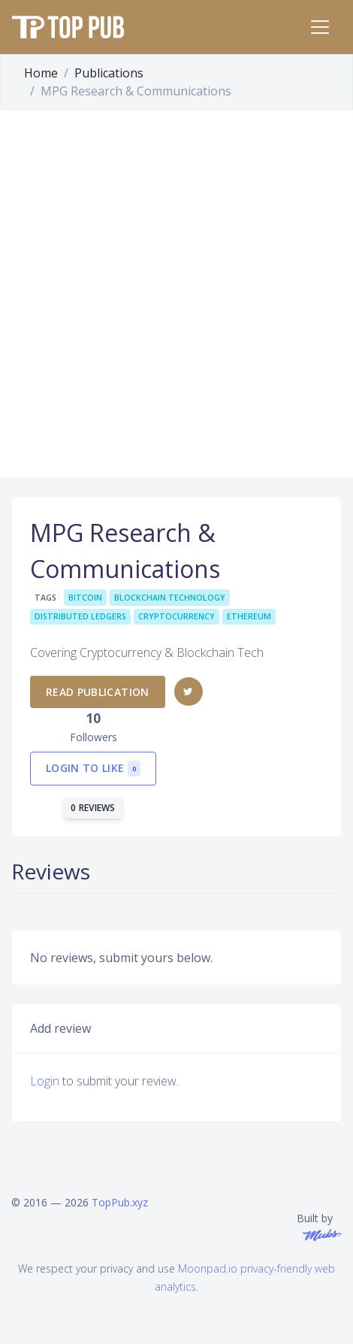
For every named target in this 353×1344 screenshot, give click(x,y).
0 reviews (93, 807)
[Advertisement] (176, 294)
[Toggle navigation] (320, 27)
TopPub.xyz (120, 1202)
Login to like (93, 768)
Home (41, 73)
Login (44, 1081)
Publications (108, 73)
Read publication (97, 692)
